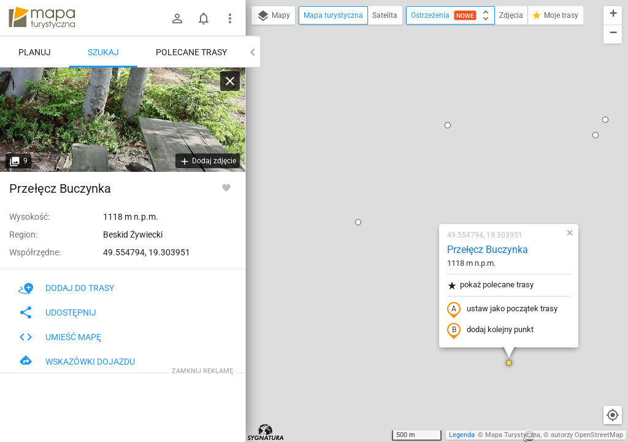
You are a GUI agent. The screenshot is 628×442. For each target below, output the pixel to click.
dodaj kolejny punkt (418, 188)
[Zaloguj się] (177, 18)
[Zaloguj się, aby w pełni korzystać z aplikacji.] (226, 187)
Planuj (34, 52)
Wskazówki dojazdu (76, 361)
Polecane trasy (191, 52)
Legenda (462, 435)
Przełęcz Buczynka (415, 108)
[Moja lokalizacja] (612, 415)
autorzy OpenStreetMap (587, 435)
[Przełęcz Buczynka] (122, 120)
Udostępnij (57, 312)
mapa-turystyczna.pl (41, 18)
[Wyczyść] (230, 81)
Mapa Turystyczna (512, 435)
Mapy (273, 16)
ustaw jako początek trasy (430, 167)
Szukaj (103, 52)
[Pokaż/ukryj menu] (230, 18)
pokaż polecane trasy (418, 143)
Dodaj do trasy (66, 288)
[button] (286, 80)
